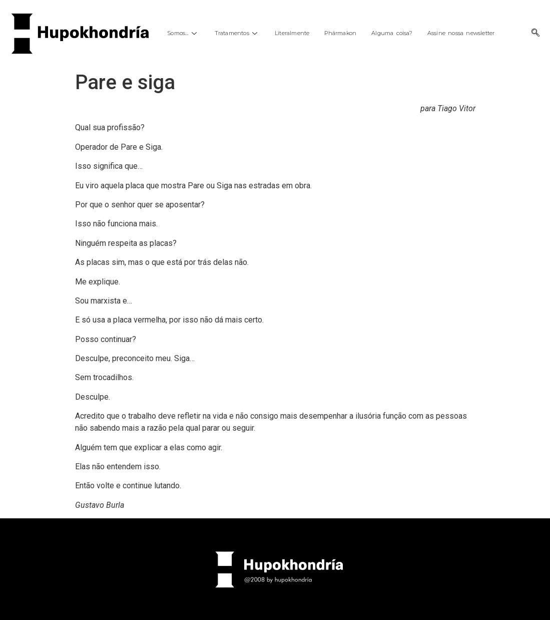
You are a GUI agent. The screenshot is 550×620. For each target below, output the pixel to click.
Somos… (183, 33)
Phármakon (340, 33)
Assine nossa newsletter (461, 33)
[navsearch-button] (535, 34)
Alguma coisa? (391, 33)
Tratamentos (237, 33)
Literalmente (292, 33)
